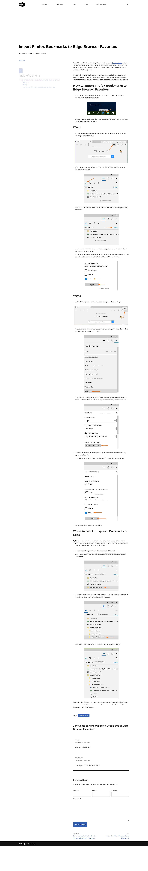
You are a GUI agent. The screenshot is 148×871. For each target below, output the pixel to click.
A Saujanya (24, 53)
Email (94, 811)
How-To (75, 4)
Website (114, 811)
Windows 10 (60, 4)
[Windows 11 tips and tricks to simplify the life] (22, 4)
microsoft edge (84, 734)
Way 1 (26, 78)
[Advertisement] (68, 29)
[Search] (127, 4)
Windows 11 (44, 4)
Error (87, 4)
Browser (44, 53)
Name (75, 811)
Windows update (102, 4)
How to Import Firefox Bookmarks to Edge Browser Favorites (42, 76)
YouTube (22, 61)
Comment (77, 820)
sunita (77, 758)
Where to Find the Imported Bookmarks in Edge (40, 83)
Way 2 (26, 80)
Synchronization (119, 63)
